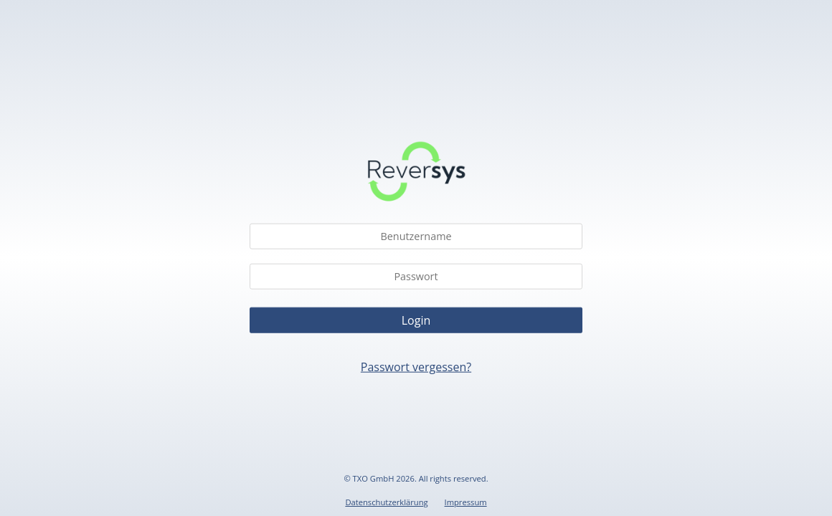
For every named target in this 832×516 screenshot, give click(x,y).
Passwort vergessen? (416, 366)
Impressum (466, 502)
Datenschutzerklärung (386, 502)
